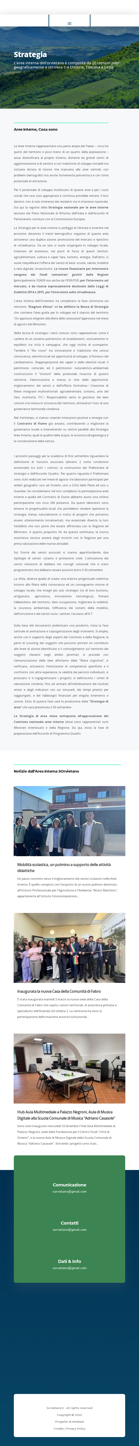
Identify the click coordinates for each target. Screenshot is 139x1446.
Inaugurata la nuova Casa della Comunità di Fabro (59, 991)
